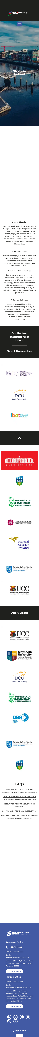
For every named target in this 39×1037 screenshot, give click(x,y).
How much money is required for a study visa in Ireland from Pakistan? (19, 798)
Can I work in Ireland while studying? (19, 811)
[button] (19, 24)
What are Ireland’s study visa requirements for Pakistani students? (19, 791)
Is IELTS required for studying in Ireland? (19, 805)
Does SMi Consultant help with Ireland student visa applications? (19, 817)
